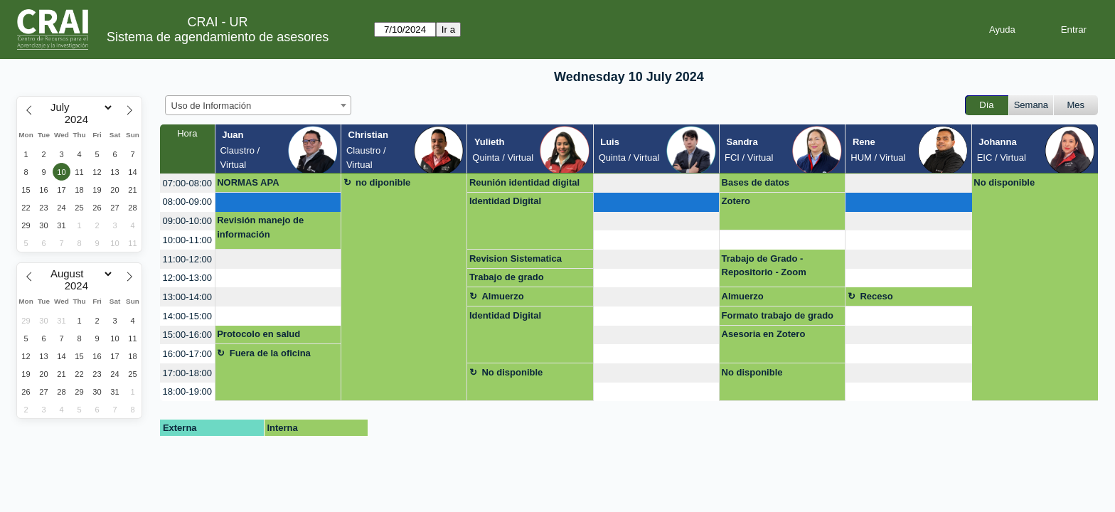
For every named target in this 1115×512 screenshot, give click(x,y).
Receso (876, 296)
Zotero (736, 201)
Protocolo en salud (258, 334)
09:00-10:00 (187, 220)
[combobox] (258, 105)
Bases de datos (755, 182)
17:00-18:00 (187, 373)
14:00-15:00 (187, 316)
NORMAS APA (248, 182)
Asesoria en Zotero (764, 334)
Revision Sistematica (515, 258)
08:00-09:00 (187, 201)
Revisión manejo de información (260, 227)
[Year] (79, 119)
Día (986, 105)
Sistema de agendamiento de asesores (218, 37)
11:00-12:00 (187, 259)
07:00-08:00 (187, 183)
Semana (1031, 105)
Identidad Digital (505, 201)
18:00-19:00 (187, 391)
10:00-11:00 (187, 240)
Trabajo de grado (506, 277)
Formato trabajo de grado (777, 315)
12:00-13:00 (187, 277)
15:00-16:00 (187, 334)
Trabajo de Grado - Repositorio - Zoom (764, 265)
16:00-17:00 (187, 353)
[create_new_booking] (656, 183)
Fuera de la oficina (270, 353)
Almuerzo (502, 296)
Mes (1076, 105)
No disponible (1004, 182)
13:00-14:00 (187, 297)
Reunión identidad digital (524, 182)
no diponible (383, 182)
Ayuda (1002, 29)
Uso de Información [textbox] (211, 105)
